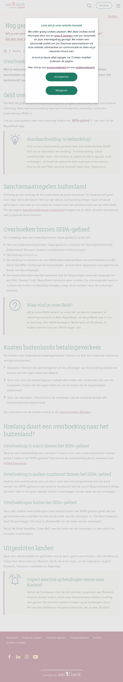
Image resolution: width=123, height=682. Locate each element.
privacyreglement (56, 67)
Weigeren (61, 90)
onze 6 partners (63, 35)
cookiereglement (85, 67)
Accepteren (61, 76)
